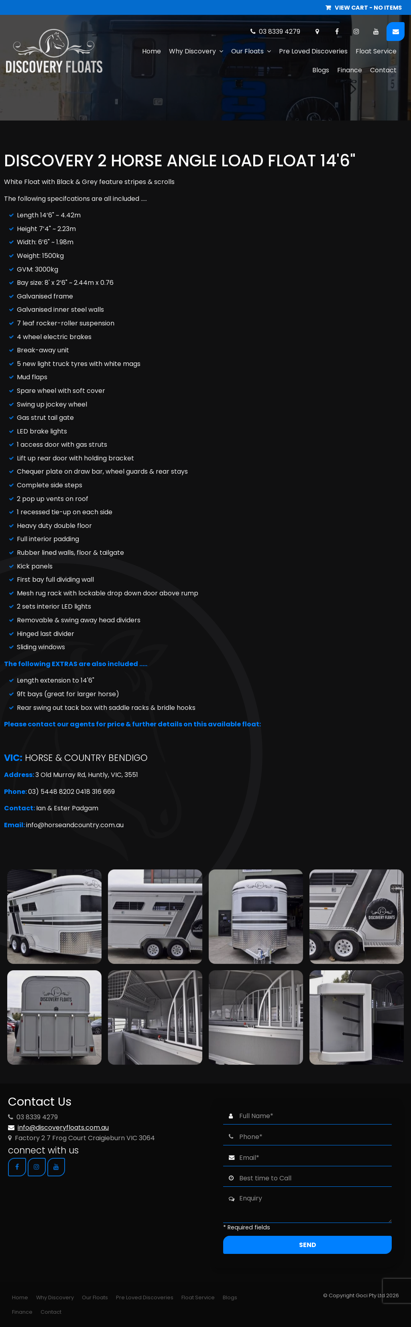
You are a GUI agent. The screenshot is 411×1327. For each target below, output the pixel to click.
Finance (349, 70)
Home (151, 51)
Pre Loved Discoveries (313, 51)
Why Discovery (192, 51)
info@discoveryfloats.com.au (63, 1127)
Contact (383, 70)
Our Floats (247, 51)
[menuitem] (20, 1297)
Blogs (320, 70)
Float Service (376, 51)
